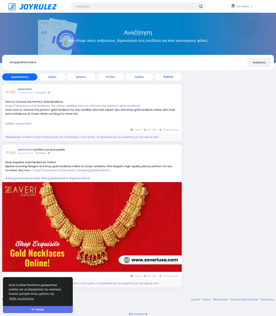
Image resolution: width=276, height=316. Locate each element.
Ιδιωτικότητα (221, 299)
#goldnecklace (79, 178)
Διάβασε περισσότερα (18, 123)
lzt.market (138, 314)
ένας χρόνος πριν (25, 92)
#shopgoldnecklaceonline (22, 178)
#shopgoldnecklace (54, 178)
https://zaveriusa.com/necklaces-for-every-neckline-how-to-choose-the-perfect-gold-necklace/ (72, 106)
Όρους (206, 299)
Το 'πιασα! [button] (37, 309)
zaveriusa (25, 89)
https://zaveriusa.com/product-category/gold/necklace (71, 170)
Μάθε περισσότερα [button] (21, 298)
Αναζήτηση (259, 62)
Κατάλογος (267, 299)
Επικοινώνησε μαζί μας (244, 299)
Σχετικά (196, 299)
